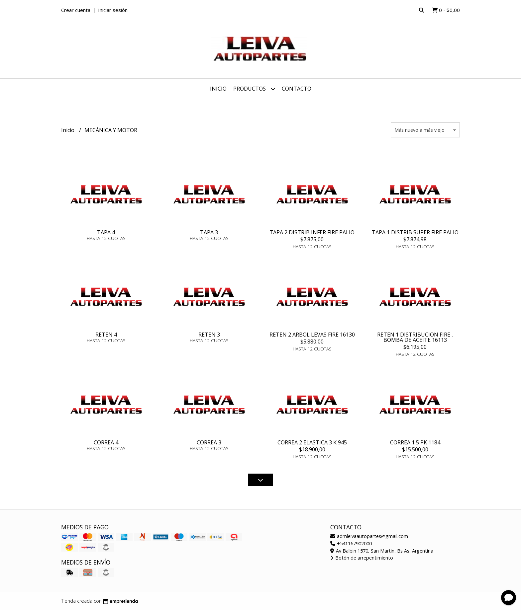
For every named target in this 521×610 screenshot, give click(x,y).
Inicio (218, 88)
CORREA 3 (209, 442)
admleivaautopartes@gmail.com (369, 536)
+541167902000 (351, 543)
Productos (254, 89)
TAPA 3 (209, 232)
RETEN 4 (106, 334)
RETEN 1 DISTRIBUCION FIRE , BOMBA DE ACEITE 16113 (415, 337)
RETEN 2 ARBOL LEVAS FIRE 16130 (312, 334)
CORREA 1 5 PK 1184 (415, 442)
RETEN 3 (209, 334)
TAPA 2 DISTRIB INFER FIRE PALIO (312, 232)
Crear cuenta (75, 10)
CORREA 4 (106, 442)
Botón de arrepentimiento (361, 558)
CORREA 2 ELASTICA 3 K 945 (312, 442)
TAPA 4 (106, 232)
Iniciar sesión (113, 10)
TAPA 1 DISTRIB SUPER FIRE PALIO (415, 232)
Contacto (296, 88)
